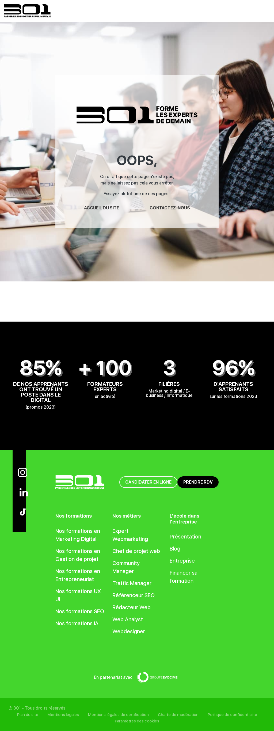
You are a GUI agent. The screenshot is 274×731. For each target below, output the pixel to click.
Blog (175, 548)
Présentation (185, 536)
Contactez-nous (170, 207)
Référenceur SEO (133, 595)
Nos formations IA (76, 623)
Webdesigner (128, 631)
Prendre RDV (198, 482)
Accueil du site (101, 207)
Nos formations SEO (79, 611)
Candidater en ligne (148, 482)
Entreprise (182, 560)
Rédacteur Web (131, 607)
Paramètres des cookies (137, 721)
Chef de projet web (136, 551)
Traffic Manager (131, 583)
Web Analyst (127, 619)
